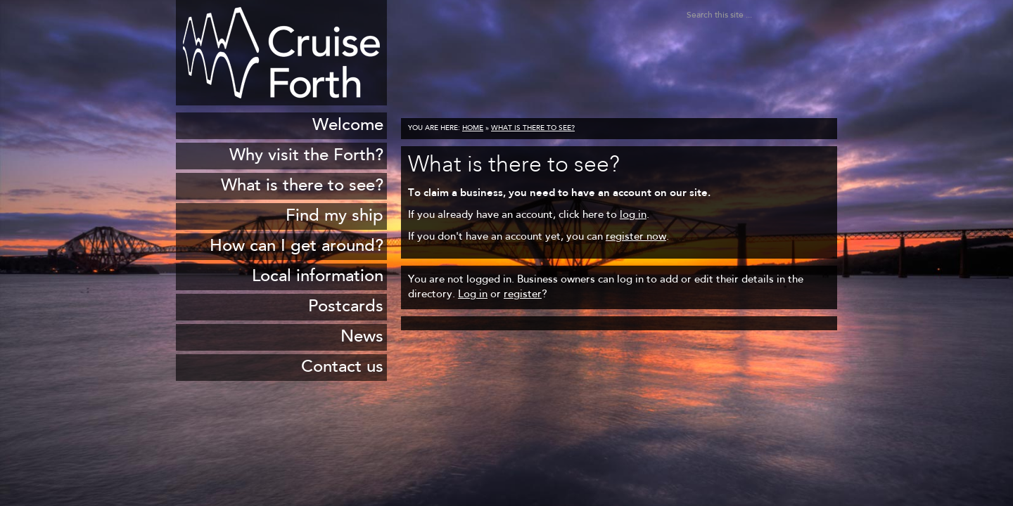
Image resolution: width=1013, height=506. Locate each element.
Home (472, 128)
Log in (473, 295)
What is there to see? (533, 128)
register (523, 295)
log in (633, 215)
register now (636, 237)
